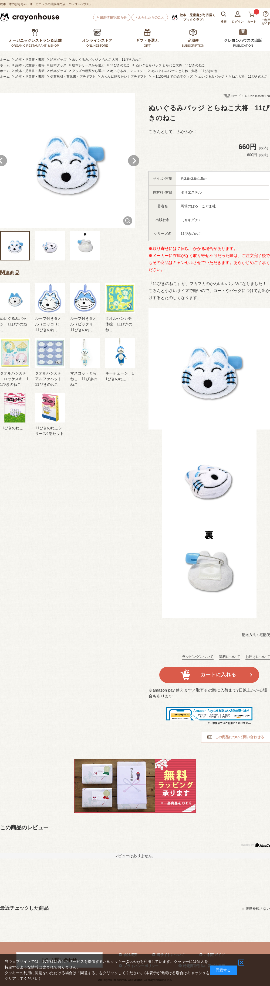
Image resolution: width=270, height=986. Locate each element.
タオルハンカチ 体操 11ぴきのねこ (118, 324)
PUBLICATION (243, 45)
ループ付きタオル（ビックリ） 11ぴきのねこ (85, 324)
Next (133, 160)
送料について (229, 657)
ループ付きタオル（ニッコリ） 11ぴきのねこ (50, 324)
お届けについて (257, 657)
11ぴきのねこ (11, 428)
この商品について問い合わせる (239, 737)
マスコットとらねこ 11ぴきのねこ (83, 379)
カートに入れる (218, 674)
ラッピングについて (198, 657)
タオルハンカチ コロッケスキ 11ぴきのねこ (14, 379)
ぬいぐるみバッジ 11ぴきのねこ (13, 324)
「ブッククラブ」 (197, 17)
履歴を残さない (257, 908)
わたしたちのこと (151, 17)
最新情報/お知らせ (113, 17)
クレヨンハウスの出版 (243, 40)
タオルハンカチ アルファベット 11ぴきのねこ (50, 379)
